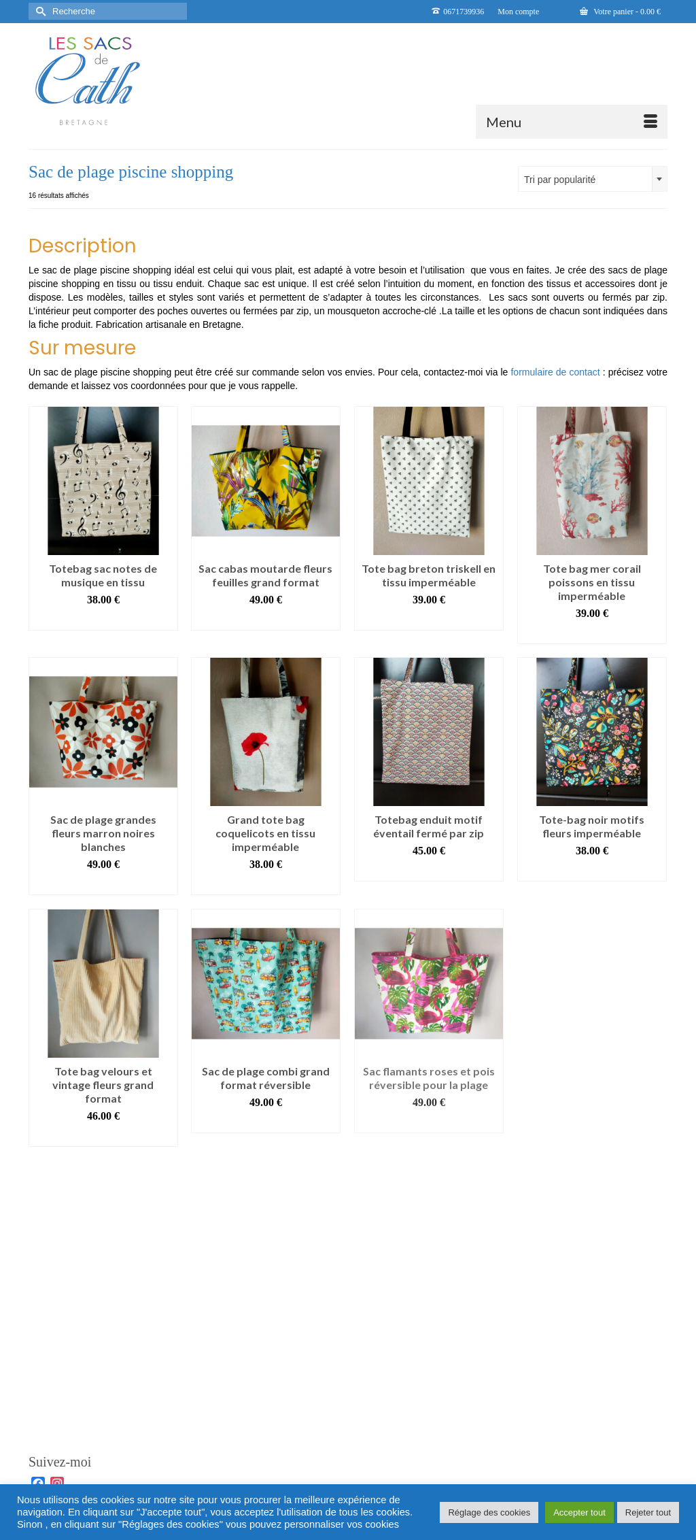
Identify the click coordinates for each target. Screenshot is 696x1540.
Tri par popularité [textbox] (559, 179)
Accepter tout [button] (579, 1512)
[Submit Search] (39, 11)
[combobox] (592, 179)
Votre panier (620, 11)
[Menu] (571, 122)
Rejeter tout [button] (648, 1512)
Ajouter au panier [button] (103, 620)
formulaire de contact (554, 372)
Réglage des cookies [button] (489, 1512)
